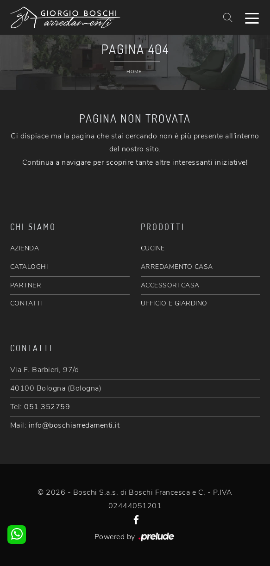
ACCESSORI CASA (170, 285)
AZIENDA (24, 248)
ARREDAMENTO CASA (177, 266)
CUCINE (153, 248)
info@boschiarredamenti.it (74, 425)
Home (133, 71)
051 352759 (47, 407)
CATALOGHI (29, 266)
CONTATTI (26, 303)
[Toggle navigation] (251, 17)
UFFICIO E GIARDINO (174, 303)
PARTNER (26, 285)
